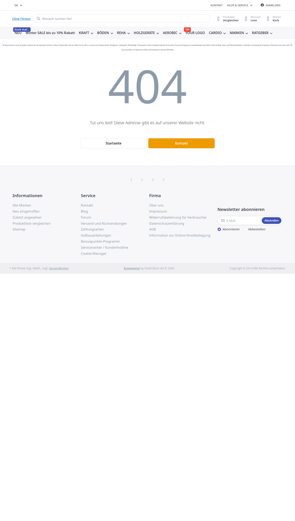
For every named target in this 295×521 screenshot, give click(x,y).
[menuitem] (18, 33)
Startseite (114, 143)
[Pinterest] (163, 179)
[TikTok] (153, 179)
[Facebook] (131, 179)
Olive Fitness (21, 18)
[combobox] (19, 5)
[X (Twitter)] (142, 179)
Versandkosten (59, 268)
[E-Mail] (239, 220)
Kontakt (217, 5)
